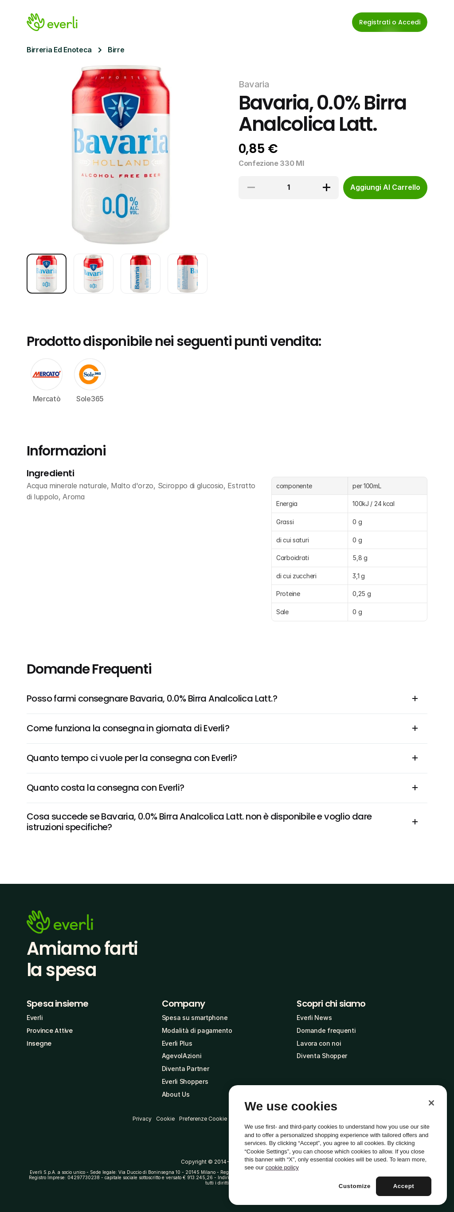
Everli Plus (177, 1043)
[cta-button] (385, 187)
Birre (116, 49)
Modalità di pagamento (197, 1030)
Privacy (142, 1118)
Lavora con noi (319, 1043)
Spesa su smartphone (195, 1017)
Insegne (39, 1043)
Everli (35, 1017)
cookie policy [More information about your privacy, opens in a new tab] (282, 1167)
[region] (338, 1145)
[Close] (431, 1103)
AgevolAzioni (182, 1055)
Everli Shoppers (185, 1081)
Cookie (165, 1118)
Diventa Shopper (322, 1055)
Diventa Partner (185, 1068)
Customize (355, 1186)
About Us (176, 1094)
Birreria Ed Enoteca (59, 49)
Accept (404, 1186)
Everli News (314, 1017)
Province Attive (50, 1030)
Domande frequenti (326, 1030)
